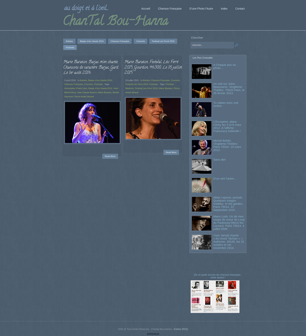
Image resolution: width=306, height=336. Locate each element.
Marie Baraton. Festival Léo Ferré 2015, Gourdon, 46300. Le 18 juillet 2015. (153, 67)
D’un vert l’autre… (225, 178)
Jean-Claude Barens (87, 92)
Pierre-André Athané (84, 96)
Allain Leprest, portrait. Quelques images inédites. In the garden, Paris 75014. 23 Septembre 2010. (228, 204)
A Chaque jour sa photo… (224, 66)
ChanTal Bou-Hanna (115, 22)
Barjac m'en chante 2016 (100, 80)
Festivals (98, 84)
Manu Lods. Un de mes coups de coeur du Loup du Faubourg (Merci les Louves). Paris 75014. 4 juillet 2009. (229, 223)
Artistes (83, 80)
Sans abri (219, 159)
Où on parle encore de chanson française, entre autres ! (218, 276)
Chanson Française (73, 84)
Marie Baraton (104, 92)
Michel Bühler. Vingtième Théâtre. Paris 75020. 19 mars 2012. (227, 145)
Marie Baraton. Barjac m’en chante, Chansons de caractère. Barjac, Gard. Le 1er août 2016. (91, 67)
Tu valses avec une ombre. (225, 104)
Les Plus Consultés (203, 57)
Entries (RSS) (181, 329)
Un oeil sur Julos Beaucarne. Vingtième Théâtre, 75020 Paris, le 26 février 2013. (229, 88)
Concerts (88, 84)
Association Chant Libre (75, 88)
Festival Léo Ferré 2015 (136, 84)
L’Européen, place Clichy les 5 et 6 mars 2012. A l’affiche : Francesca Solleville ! (227, 126)
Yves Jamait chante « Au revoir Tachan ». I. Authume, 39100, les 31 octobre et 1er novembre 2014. (228, 241)
